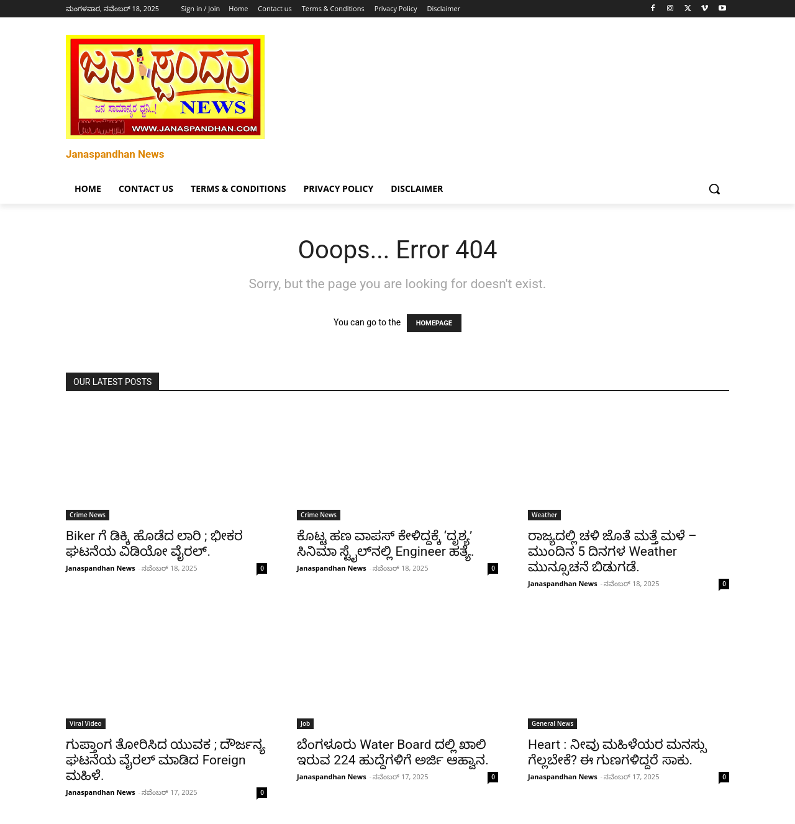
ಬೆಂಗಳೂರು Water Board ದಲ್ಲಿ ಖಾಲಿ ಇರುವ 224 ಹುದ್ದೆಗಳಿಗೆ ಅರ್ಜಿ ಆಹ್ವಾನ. (393, 752)
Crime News (88, 514)
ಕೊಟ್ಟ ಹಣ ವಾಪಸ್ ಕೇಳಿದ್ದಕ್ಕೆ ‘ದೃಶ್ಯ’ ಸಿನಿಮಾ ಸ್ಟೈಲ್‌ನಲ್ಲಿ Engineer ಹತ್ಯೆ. (386, 543)
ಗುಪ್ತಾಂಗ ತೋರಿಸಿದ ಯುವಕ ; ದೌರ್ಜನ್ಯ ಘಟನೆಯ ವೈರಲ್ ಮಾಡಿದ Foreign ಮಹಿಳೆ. (165, 760)
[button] (714, 189)
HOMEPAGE (434, 323)
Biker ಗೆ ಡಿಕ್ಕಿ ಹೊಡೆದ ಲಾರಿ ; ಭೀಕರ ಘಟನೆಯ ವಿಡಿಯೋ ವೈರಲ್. (154, 543)
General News (552, 723)
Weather (544, 514)
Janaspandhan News (100, 568)
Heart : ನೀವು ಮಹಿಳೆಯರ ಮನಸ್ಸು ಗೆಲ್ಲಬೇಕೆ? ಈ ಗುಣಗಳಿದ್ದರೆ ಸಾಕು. (617, 752)
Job (305, 723)
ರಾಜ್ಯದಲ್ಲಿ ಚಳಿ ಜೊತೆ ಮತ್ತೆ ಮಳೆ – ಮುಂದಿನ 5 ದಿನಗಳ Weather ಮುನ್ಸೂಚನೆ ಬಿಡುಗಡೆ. (612, 551)
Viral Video (86, 723)
